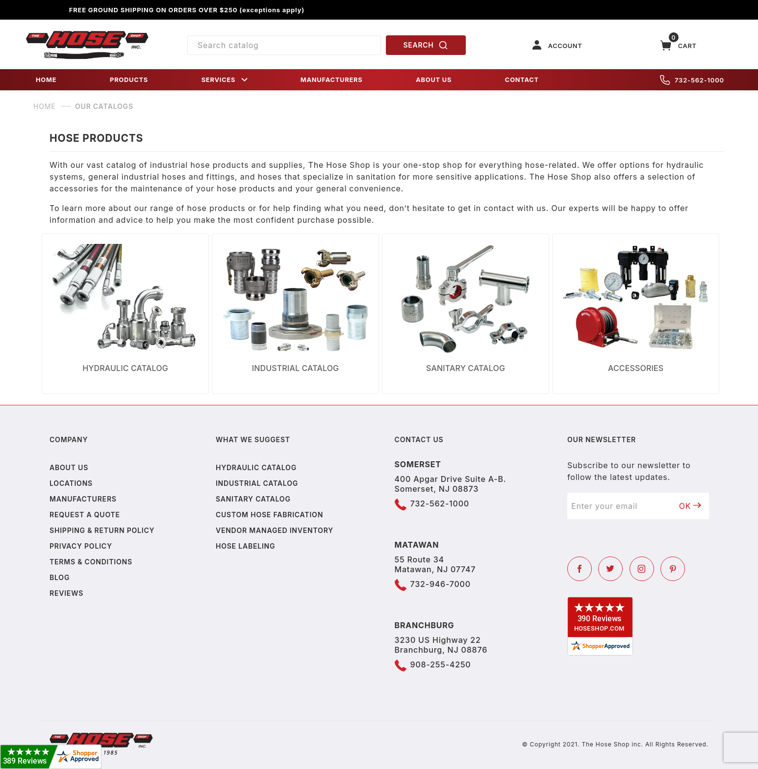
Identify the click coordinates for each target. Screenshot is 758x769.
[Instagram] (642, 569)
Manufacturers (83, 499)
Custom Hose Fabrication (269, 514)
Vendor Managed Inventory (274, 530)
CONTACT (522, 79)
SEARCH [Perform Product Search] (426, 45)
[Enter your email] (619, 506)
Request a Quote (85, 514)
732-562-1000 (692, 80)
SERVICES (226, 79)
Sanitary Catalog (253, 499)
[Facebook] (579, 569)
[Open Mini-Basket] (678, 45)
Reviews (66, 593)
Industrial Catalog (257, 483)
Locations (71, 483)
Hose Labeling (245, 546)
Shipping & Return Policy (102, 530)
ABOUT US (434, 79)
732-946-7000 (440, 584)
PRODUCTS (129, 79)
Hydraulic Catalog (256, 467)
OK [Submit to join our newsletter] (690, 506)
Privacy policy (81, 546)
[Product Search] (284, 45)
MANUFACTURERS (332, 79)
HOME (46, 79)
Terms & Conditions (91, 561)
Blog (60, 577)
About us (69, 467)
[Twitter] (610, 569)
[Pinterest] (672, 569)
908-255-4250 (440, 664)
